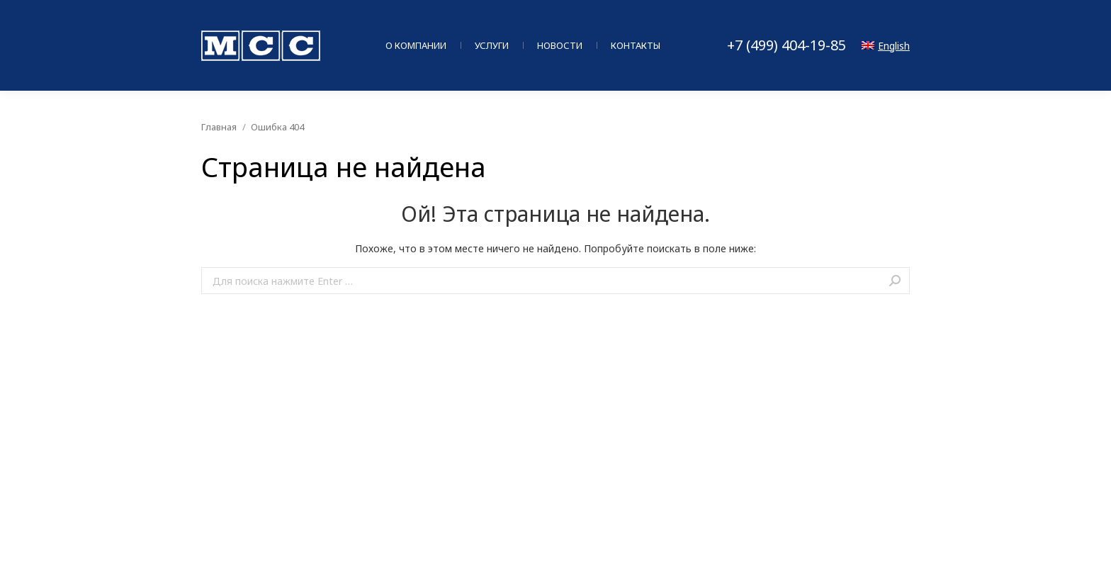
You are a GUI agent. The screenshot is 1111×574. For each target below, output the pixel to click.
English (886, 45)
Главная (219, 126)
